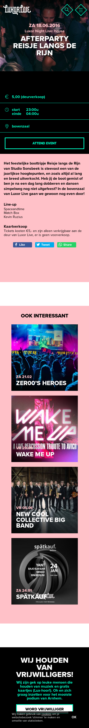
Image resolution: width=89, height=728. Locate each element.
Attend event (44, 143)
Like (19, 245)
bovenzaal (20, 126)
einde (16, 114)
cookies (47, 714)
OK (74, 717)
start (16, 110)
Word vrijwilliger (44, 709)
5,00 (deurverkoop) (28, 97)
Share (65, 245)
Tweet (43, 245)
